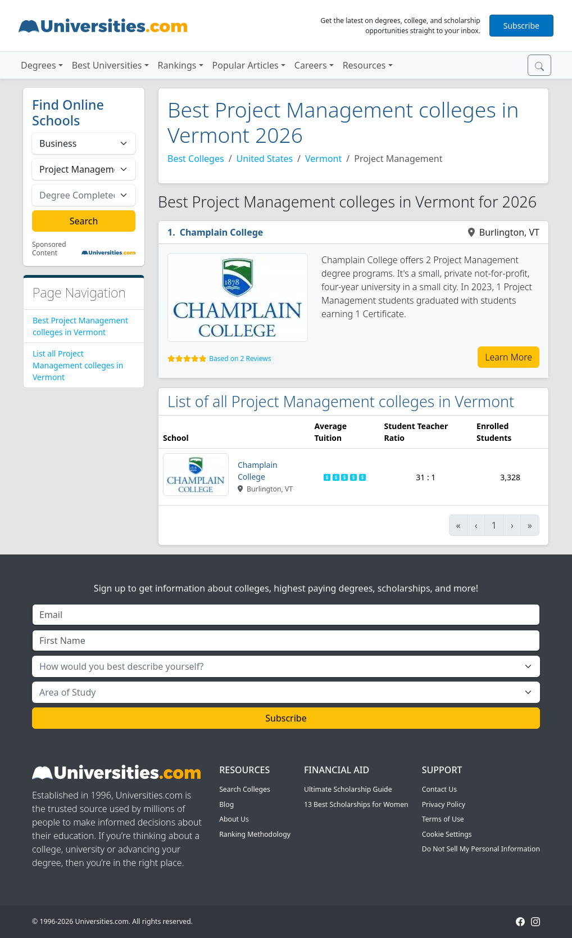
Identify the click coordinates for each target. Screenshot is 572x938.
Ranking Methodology (254, 834)
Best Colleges (195, 158)
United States (265, 158)
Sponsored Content (49, 249)
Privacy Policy (443, 804)
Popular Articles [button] (245, 65)
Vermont (323, 158)
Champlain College (222, 232)
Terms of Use (443, 819)
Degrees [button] (38, 65)
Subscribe (521, 25)
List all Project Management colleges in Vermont (78, 365)
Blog (226, 804)
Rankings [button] (177, 65)
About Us (234, 819)
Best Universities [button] (107, 65)
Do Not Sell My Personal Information (481, 849)
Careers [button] (310, 65)
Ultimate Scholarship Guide (348, 789)
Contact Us (439, 789)
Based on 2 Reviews (240, 358)
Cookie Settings (447, 834)
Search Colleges (244, 789)
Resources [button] (364, 65)
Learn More (508, 357)
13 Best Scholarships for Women (356, 804)
